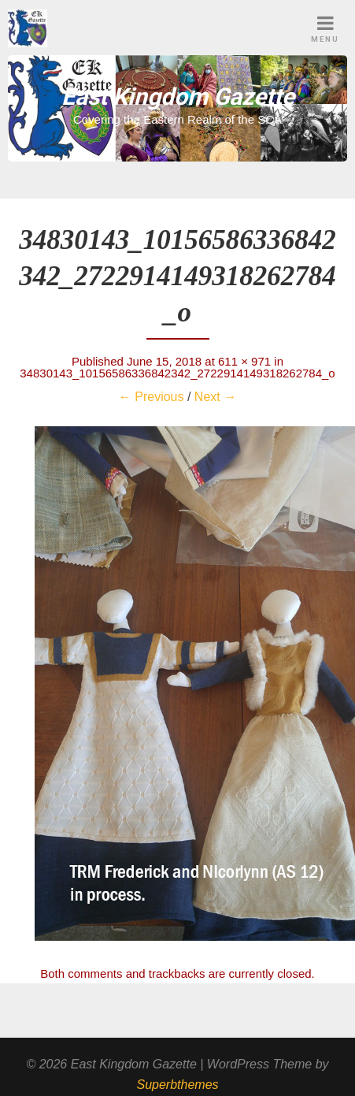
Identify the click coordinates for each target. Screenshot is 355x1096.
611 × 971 (244, 361)
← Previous (151, 396)
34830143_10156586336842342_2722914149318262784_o (177, 373)
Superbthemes (177, 1084)
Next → (215, 396)
